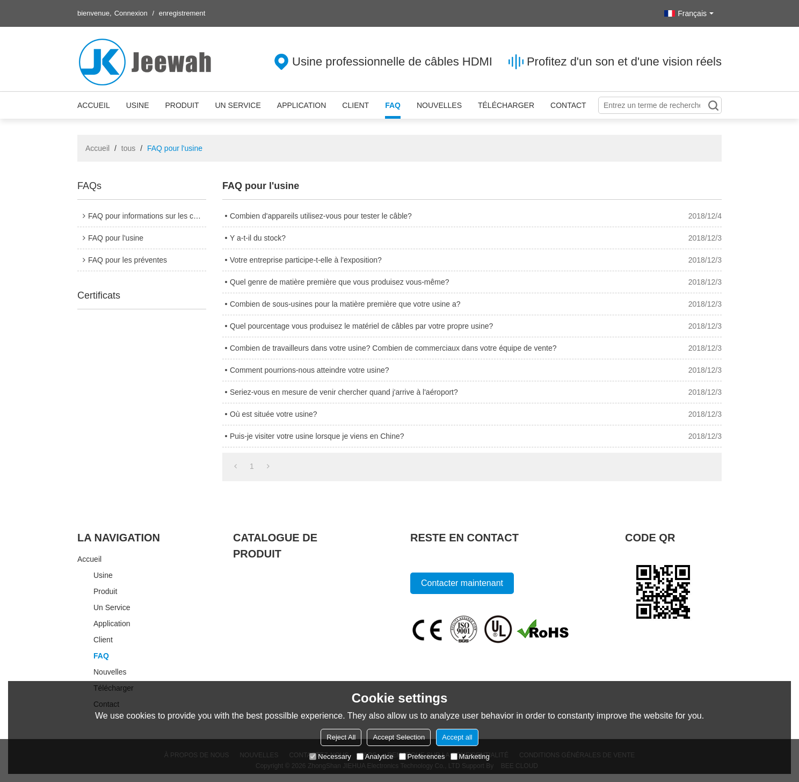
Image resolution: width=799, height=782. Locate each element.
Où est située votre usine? (273, 414)
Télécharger (506, 105)
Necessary (330, 756)
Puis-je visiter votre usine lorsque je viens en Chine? (317, 436)
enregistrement (182, 13)
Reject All (340, 737)
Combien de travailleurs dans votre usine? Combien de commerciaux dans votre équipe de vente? (393, 348)
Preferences (422, 756)
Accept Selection (399, 737)
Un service (237, 105)
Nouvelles (439, 105)
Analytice (375, 756)
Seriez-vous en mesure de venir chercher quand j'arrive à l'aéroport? (344, 392)
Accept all (457, 737)
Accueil (93, 105)
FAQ (393, 105)
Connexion (131, 13)
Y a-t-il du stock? (258, 238)
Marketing (470, 756)
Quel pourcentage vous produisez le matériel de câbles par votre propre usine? (361, 326)
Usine (137, 105)
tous (128, 148)
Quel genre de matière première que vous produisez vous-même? (339, 282)
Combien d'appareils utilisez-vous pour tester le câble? (321, 216)
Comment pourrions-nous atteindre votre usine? (309, 370)
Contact (568, 105)
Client (355, 105)
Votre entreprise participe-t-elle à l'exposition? (306, 260)
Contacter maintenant (462, 583)
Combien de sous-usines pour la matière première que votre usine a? (345, 304)
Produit (182, 105)
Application (301, 105)
